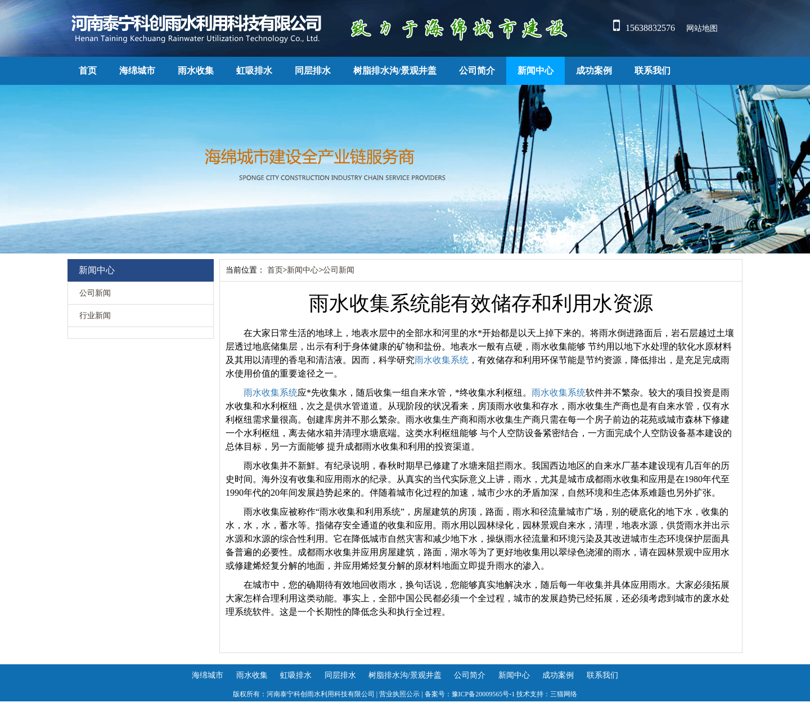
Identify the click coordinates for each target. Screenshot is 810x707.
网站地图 (702, 28)
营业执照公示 (399, 694)
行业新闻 (95, 315)
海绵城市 (137, 70)
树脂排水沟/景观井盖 (394, 70)
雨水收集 (196, 70)
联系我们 (652, 70)
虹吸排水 (254, 70)
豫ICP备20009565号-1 (483, 694)
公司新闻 (95, 293)
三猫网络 (563, 694)
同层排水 (313, 70)
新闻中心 (536, 70)
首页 (88, 70)
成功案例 (594, 70)
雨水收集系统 (442, 360)
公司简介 (477, 70)
